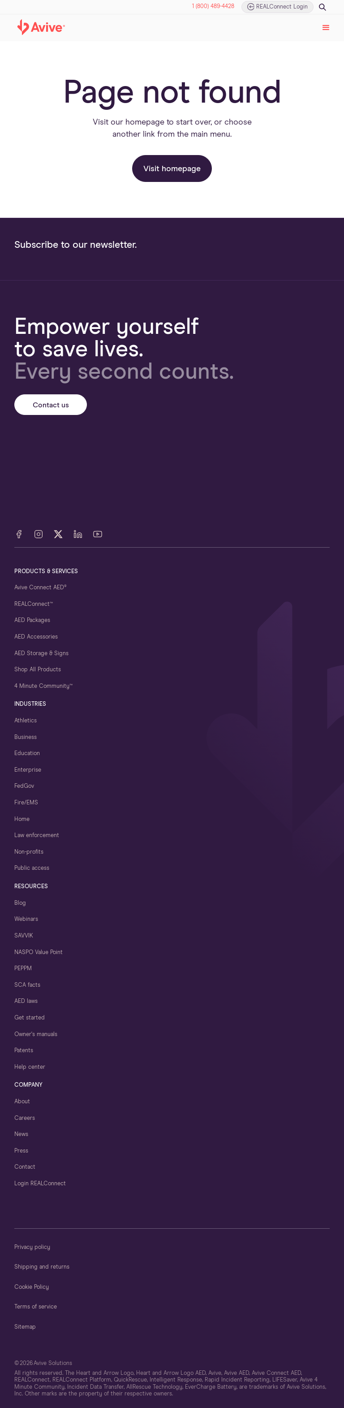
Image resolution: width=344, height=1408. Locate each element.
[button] (326, 27)
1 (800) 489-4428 (213, 6)
